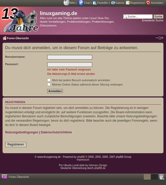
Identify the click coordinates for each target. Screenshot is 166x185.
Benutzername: (15, 56)
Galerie (119, 2)
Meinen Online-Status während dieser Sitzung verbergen (85, 84)
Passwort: (12, 64)
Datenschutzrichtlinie (56, 132)
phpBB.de (99, 168)
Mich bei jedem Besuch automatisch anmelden (78, 80)
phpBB (81, 156)
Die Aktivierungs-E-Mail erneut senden (71, 73)
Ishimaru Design (98, 165)
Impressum (83, 159)
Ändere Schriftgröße (159, 38)
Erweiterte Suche (152, 20)
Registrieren (137, 2)
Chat (87, 2)
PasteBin (102, 2)
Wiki (72, 2)
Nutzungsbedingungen (21, 132)
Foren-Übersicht (18, 38)
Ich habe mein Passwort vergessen (69, 69)
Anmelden (157, 2)
